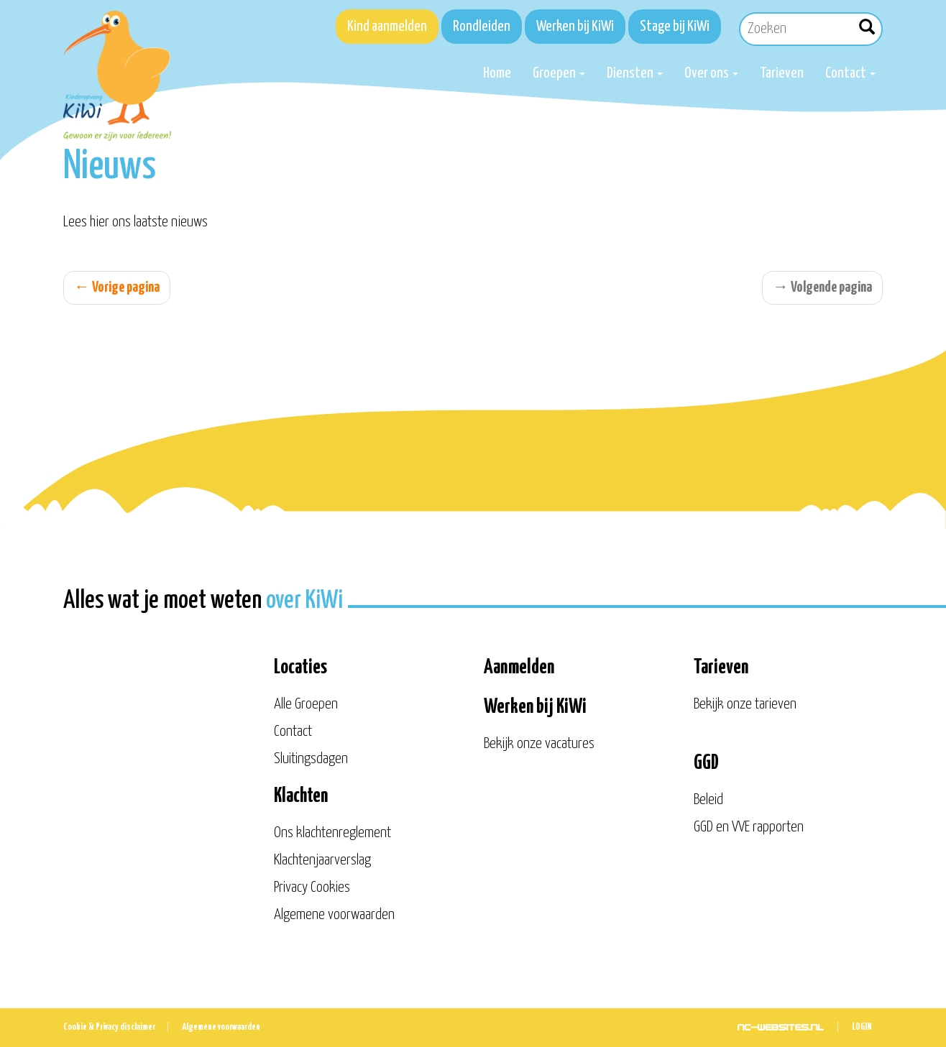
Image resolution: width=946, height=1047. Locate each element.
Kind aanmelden (387, 26)
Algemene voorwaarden (334, 915)
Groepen (559, 73)
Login (862, 1027)
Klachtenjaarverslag (322, 860)
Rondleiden (481, 26)
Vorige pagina (117, 287)
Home (497, 73)
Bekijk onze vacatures (539, 743)
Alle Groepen (306, 704)
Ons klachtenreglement (332, 833)
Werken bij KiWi (575, 26)
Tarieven (782, 73)
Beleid (708, 800)
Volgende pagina (822, 287)
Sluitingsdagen (311, 759)
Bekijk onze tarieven (745, 704)
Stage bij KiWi (675, 26)
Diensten (635, 73)
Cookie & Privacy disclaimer (109, 1027)
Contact (850, 73)
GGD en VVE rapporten (749, 827)
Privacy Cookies (312, 887)
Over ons (711, 73)
